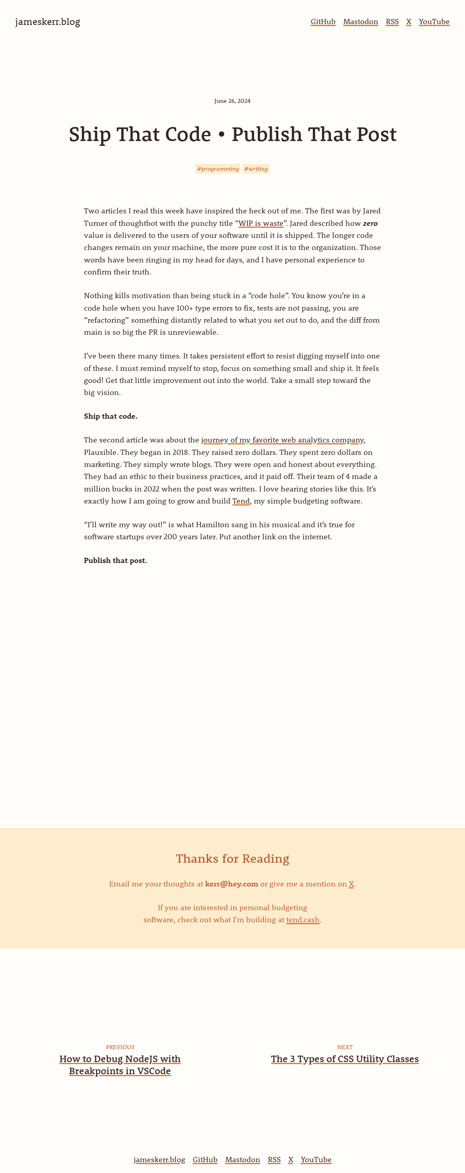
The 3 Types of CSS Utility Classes (345, 1058)
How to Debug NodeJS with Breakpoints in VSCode (120, 1064)
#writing (256, 168)
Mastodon (360, 21)
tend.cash (303, 919)
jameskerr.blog (159, 1159)
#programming (218, 168)
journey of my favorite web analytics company (282, 439)
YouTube (434, 21)
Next (345, 1047)
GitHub (323, 21)
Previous (120, 1047)
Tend (241, 501)
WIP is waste (261, 223)
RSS (392, 21)
